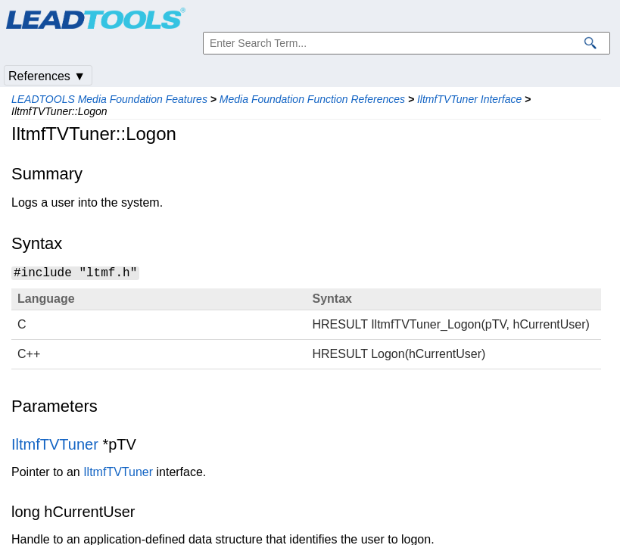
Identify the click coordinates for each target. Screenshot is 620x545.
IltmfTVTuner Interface (469, 99)
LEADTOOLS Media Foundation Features (109, 99)
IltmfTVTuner (54, 444)
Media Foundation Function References (312, 99)
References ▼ (47, 76)
